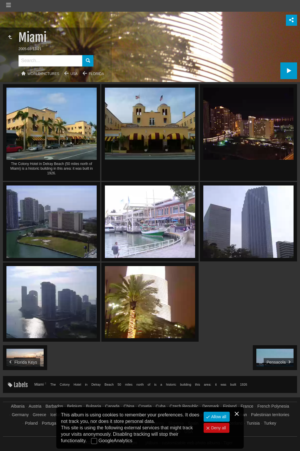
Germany (20, 414)
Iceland (57, 414)
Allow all (218, 416)
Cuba (160, 406)
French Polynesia (273, 406)
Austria (35, 406)
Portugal (49, 423)
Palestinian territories (270, 414)
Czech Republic (184, 406)
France (247, 406)
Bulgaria (93, 406)
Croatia (144, 406)
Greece (39, 414)
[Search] (50, 61)
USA (74, 74)
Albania (18, 406)
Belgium (74, 406)
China (129, 406)
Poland (31, 423)
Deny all (218, 428)
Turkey (270, 423)
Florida (96, 74)
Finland (229, 406)
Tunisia (253, 423)
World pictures (43, 74)
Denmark (210, 406)
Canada (112, 406)
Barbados (54, 406)
